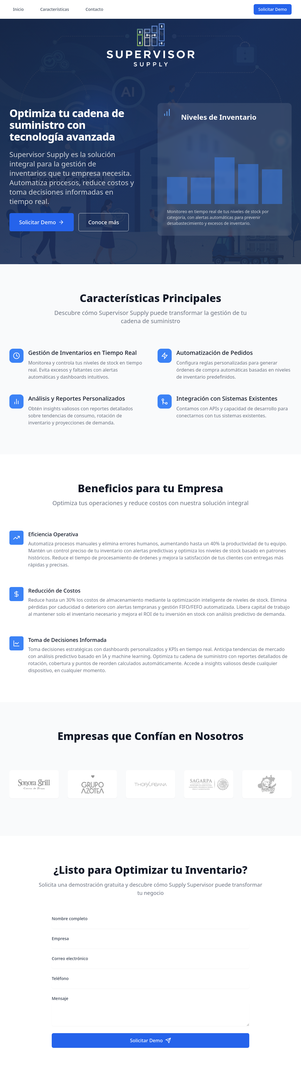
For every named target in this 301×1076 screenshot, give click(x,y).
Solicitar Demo (272, 9)
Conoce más (103, 222)
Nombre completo (70, 918)
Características (54, 9)
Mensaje (60, 998)
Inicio (18, 9)
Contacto (94, 9)
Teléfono (60, 978)
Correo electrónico (70, 958)
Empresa (60, 938)
